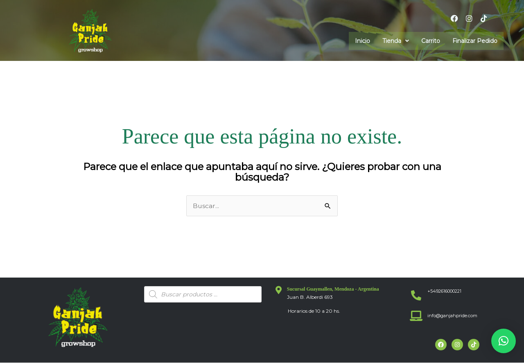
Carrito (430, 41)
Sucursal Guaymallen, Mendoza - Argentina (333, 289)
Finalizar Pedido (474, 41)
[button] (395, 41)
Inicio (362, 41)
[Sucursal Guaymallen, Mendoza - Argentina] (279, 290)
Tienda (395, 41)
